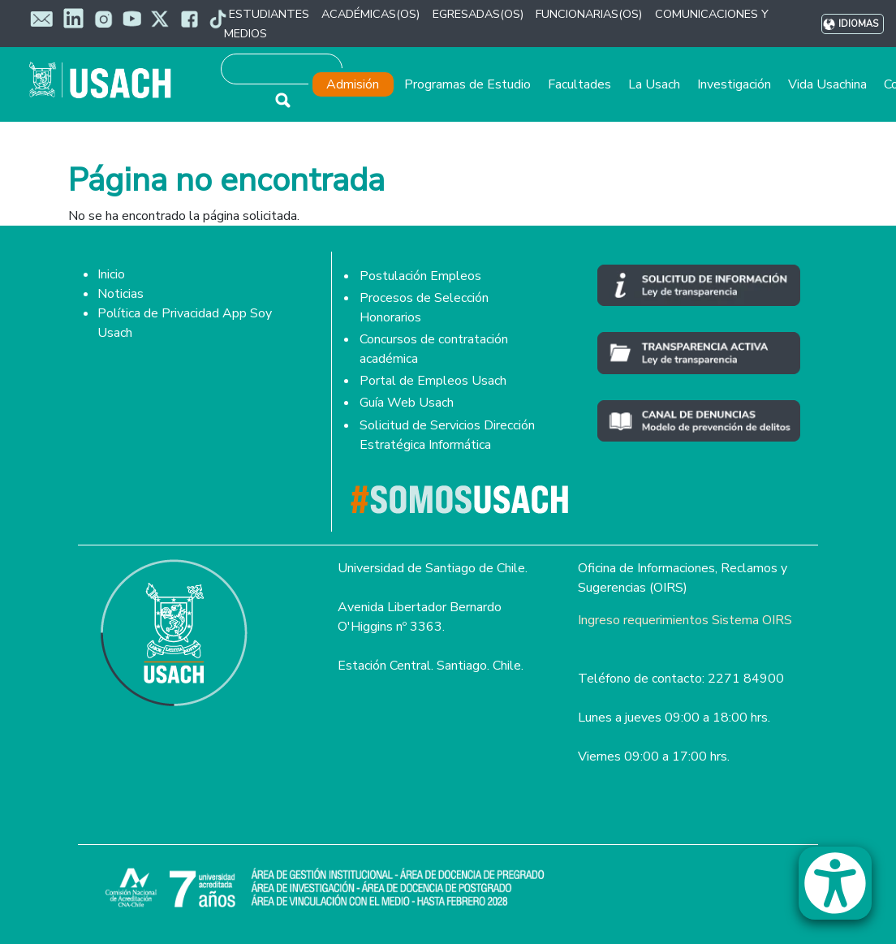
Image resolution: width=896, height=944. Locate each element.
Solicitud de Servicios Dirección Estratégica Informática (447, 435)
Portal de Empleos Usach (433, 381)
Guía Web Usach (407, 403)
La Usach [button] (654, 84)
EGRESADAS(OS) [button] (478, 14)
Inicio (111, 274)
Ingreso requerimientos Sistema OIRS (685, 620)
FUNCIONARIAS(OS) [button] (589, 14)
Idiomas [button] (858, 24)
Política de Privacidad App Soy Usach (184, 323)
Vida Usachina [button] (827, 84)
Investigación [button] (734, 84)
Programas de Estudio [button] (467, 84)
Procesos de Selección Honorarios (424, 307)
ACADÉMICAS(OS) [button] (370, 14)
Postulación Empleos (420, 276)
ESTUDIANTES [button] (269, 14)
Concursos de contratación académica (434, 349)
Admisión (352, 84)
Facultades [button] (579, 84)
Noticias (120, 294)
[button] (843, 890)
